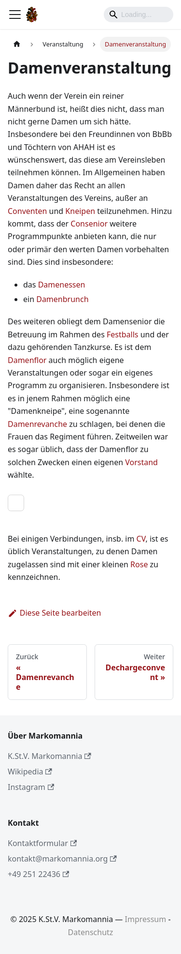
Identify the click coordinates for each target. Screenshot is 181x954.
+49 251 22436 (38, 874)
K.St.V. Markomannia (49, 756)
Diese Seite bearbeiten (54, 612)
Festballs (123, 334)
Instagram (31, 787)
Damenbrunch (62, 299)
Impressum (146, 919)
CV (141, 538)
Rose (139, 564)
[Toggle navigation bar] (15, 14)
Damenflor (27, 360)
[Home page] (17, 44)
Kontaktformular (42, 843)
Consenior (89, 223)
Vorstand (141, 462)
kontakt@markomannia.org (62, 858)
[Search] (138, 14)
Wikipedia (30, 771)
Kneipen (80, 211)
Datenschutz (90, 932)
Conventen (27, 211)
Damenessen (61, 284)
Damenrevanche (37, 424)
